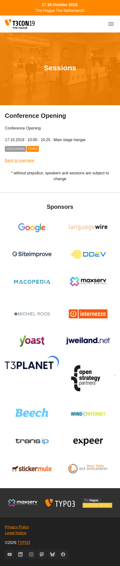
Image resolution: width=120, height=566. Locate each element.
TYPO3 (23, 543)
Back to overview (19, 160)
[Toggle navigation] (111, 24)
